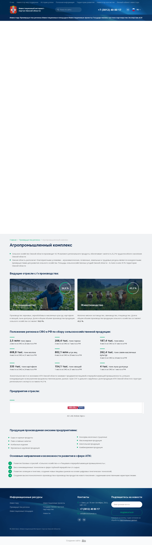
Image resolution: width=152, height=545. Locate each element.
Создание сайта (76, 541)
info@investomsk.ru (88, 513)
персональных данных (128, 520)
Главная (13, 240)
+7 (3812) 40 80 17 (109, 9)
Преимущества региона (29, 240)
